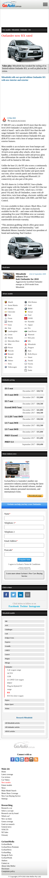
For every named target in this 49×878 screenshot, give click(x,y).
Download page (35, 496)
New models (6, 782)
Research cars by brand (9, 813)
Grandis (7, 646)
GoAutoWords (6, 858)
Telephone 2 (9, 532)
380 (6, 621)
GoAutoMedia (6, 844)
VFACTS (4, 830)
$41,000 (33, 410)
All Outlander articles (12, 727)
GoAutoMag (6, 852)
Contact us (5, 863)
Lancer (7, 654)
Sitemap (4, 799)
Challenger (8, 629)
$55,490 (32, 438)
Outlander (8, 667)
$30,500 (33, 404)
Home (3, 772)
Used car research (8, 824)
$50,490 (32, 444)
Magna (7, 659)
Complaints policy (8, 871)
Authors (4, 861)
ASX (6, 625)
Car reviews (5, 777)
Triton (7, 708)
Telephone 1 (10, 523)
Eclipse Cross (9, 638)
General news (6, 827)
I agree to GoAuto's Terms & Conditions (24, 564)
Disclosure (5, 869)
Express (7, 642)
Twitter (24, 606)
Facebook (14, 606)
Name (7, 514)
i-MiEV (7, 650)
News (3, 788)
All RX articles (10, 731)
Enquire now (24, 560)
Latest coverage (7, 774)
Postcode (8, 550)
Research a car (6, 808)
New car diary (6, 819)
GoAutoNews (6, 850)
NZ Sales (4, 832)
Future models (6, 785)
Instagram (34, 606)
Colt (6, 634)
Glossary (4, 835)
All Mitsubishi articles (12, 723)
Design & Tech (6, 855)
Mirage (7, 663)
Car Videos (5, 780)
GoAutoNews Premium (10, 847)
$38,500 (33, 419)
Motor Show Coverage (9, 793)
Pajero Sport (9, 704)
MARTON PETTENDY (18, 121)
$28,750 (33, 391)
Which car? (5, 816)
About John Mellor (8, 866)
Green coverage (7, 822)
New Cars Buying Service (11, 796)
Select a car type (7, 811)
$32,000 (33, 397)
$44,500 (33, 413)
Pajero (7, 700)
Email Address (11, 541)
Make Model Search (8, 791)
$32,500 (33, 425)
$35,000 (33, 432)
